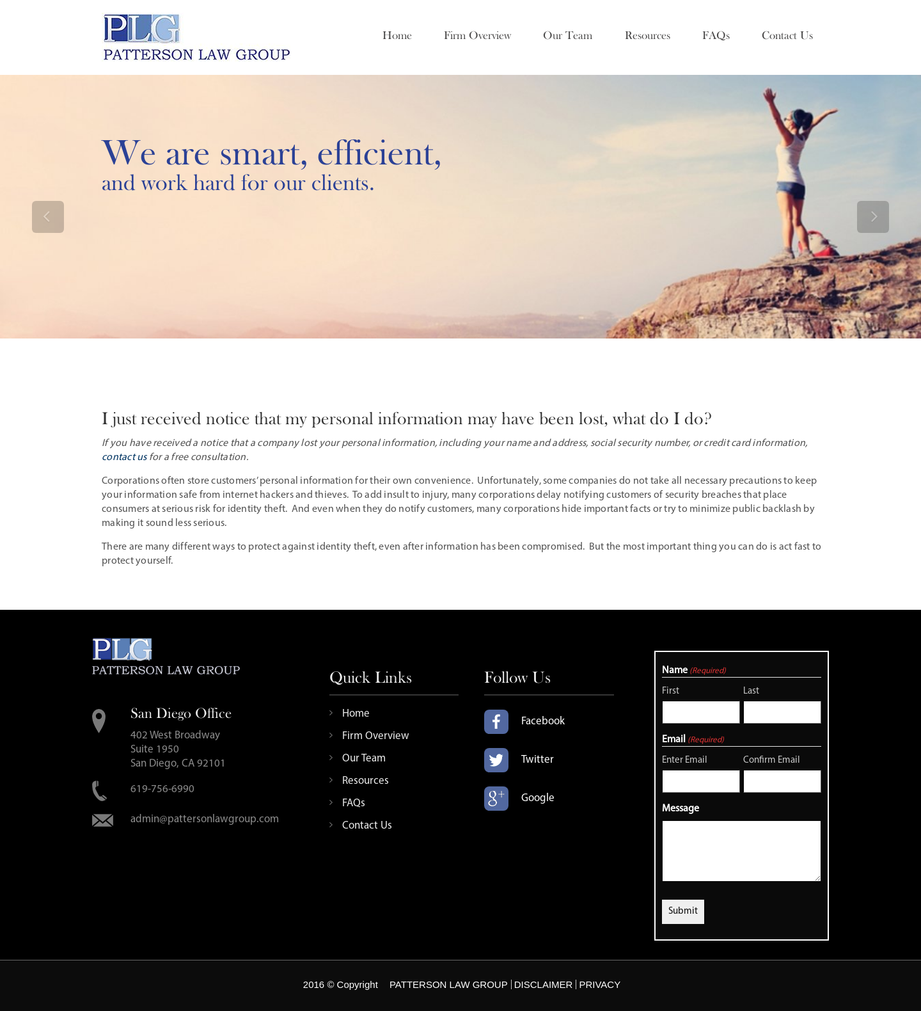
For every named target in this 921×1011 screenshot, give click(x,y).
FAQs (716, 36)
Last (751, 691)
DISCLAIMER (543, 984)
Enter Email (684, 760)
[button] (48, 217)
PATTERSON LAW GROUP (449, 984)
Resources (647, 36)
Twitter (519, 760)
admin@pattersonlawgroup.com (204, 819)
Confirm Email (771, 760)
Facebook (524, 722)
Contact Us (787, 36)
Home (397, 36)
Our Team (567, 36)
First (670, 691)
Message (680, 809)
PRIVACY (599, 984)
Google (519, 798)
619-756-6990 (162, 789)
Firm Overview (477, 36)
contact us (124, 457)
